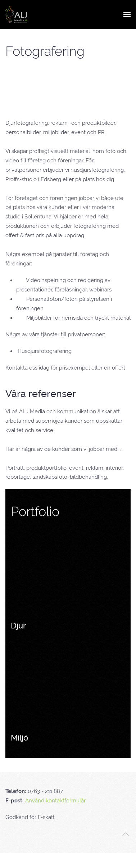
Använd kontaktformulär (55, 800)
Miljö (19, 737)
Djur (18, 625)
